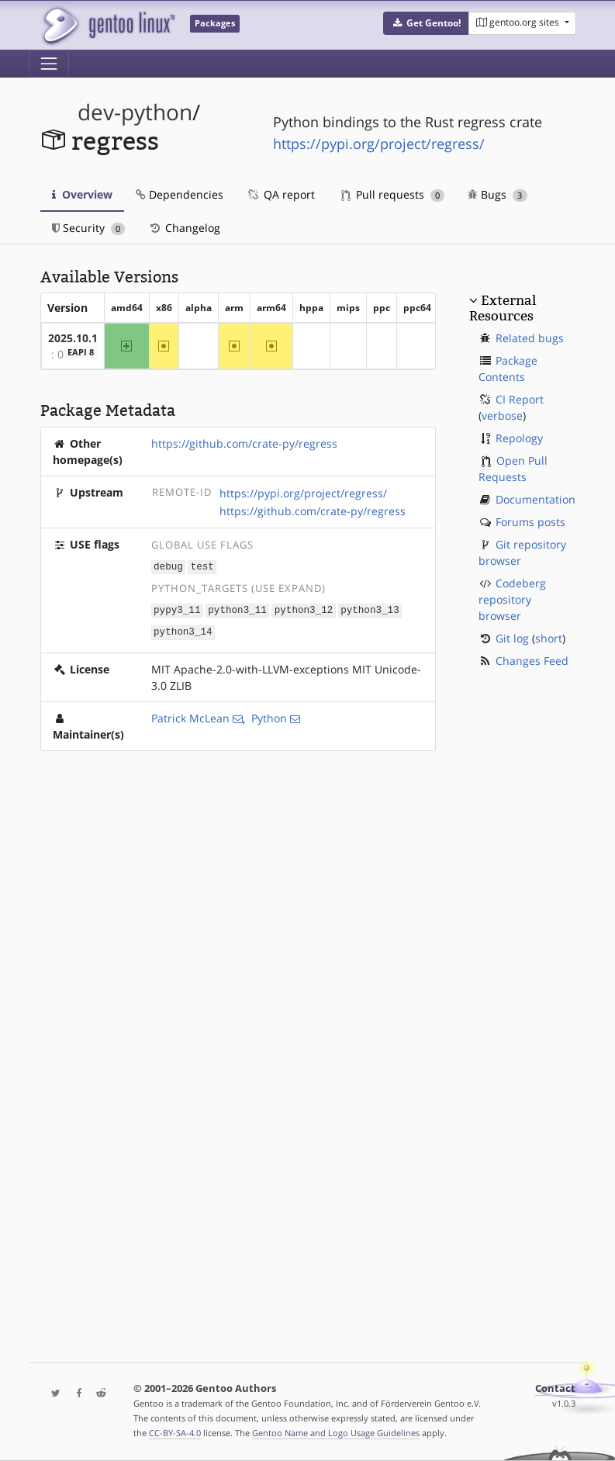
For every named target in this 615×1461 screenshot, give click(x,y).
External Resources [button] (502, 308)
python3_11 (237, 608)
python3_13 (369, 608)
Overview (82, 194)
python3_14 (183, 629)
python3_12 (304, 608)
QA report (281, 194)
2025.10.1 (73, 338)
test (202, 566)
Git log (512, 638)
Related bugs (530, 338)
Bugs (497, 194)
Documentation (535, 499)
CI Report (520, 399)
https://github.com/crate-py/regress (244, 443)
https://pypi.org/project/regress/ (379, 143)
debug (168, 566)
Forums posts (530, 521)
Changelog (184, 227)
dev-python (135, 112)
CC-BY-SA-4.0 (175, 1432)
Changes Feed (532, 660)
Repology (519, 438)
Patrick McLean (190, 715)
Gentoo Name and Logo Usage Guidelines (336, 1432)
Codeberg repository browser (512, 599)
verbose (502, 415)
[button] (426, 23)
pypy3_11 (177, 608)
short (548, 638)
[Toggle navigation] (49, 64)
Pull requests (393, 194)
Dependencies (179, 194)
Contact (555, 1388)
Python (269, 715)
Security (89, 227)
